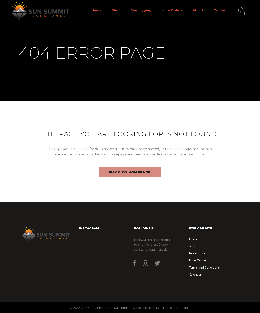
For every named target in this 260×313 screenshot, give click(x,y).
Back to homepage (130, 172)
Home (193, 239)
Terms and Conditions (204, 267)
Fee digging (197, 253)
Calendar (195, 274)
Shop (192, 246)
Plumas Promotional (175, 308)
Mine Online (197, 260)
